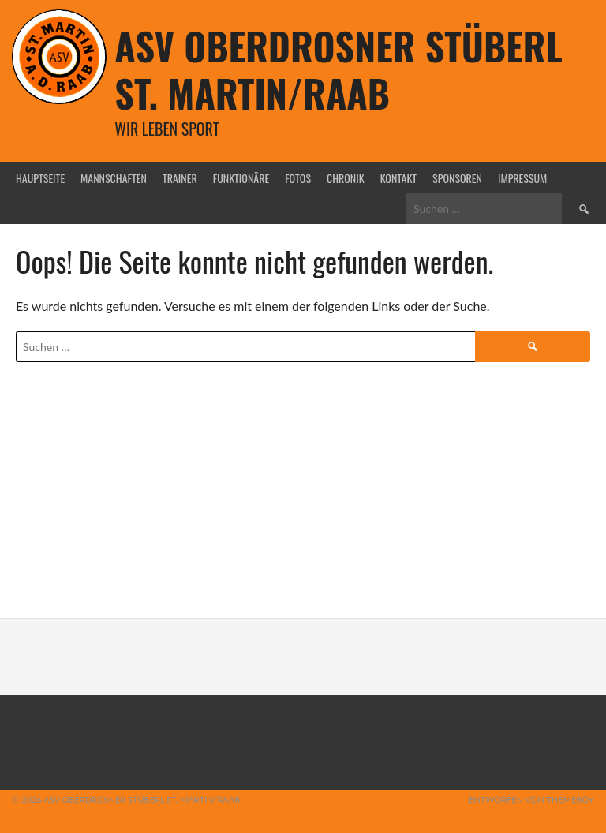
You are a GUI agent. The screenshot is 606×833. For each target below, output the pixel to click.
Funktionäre (241, 178)
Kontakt (398, 178)
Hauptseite (40, 178)
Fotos (298, 178)
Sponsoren (457, 178)
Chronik (346, 178)
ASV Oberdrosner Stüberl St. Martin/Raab (338, 69)
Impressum (522, 178)
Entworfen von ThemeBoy (531, 799)
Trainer (180, 178)
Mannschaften (113, 178)
